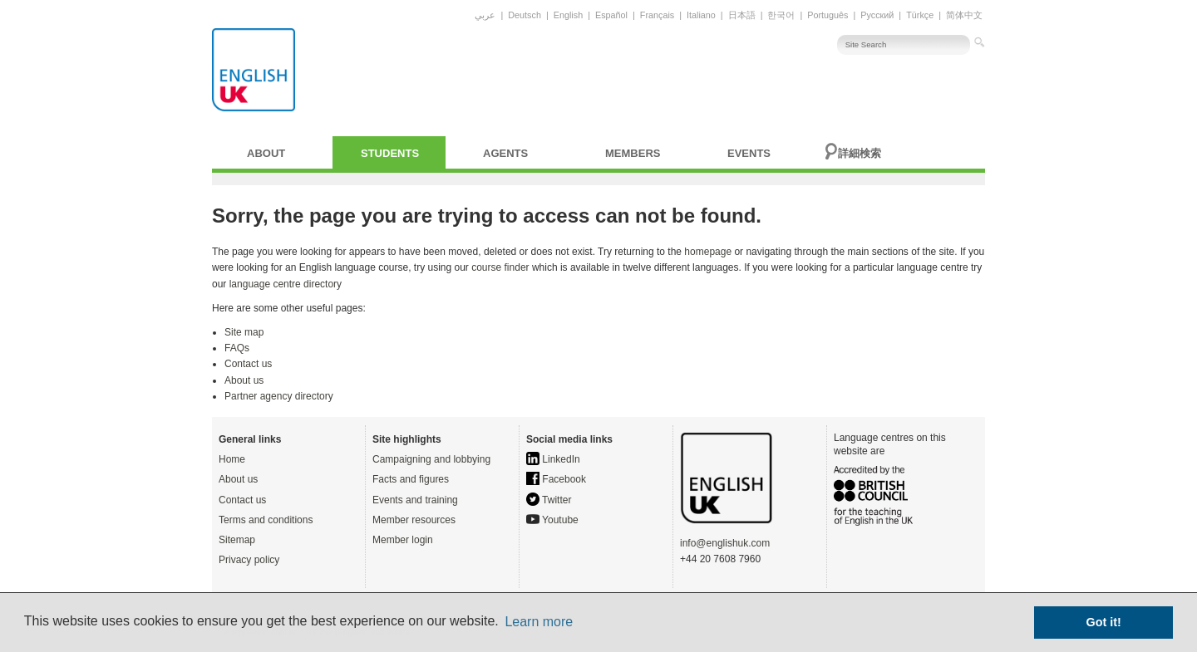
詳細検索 (859, 153)
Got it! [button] (1103, 622)
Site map (244, 332)
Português (827, 15)
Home (232, 459)
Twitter (548, 500)
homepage (708, 251)
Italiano (701, 15)
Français (657, 15)
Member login (402, 540)
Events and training (415, 500)
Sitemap (237, 540)
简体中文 (964, 15)
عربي (485, 15)
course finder (500, 267)
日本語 (742, 15)
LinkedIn (553, 459)
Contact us (248, 364)
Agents (505, 153)
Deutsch (524, 15)
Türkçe (919, 15)
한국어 (781, 15)
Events (749, 153)
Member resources (414, 520)
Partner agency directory (278, 396)
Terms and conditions (266, 520)
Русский (877, 15)
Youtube (552, 520)
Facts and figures (410, 479)
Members (632, 153)
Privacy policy (249, 560)
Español (611, 15)
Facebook (556, 479)
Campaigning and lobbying (431, 459)
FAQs (236, 348)
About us (244, 380)
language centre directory (285, 284)
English (568, 15)
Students (390, 153)
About (266, 153)
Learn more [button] (539, 622)
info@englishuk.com (725, 543)
